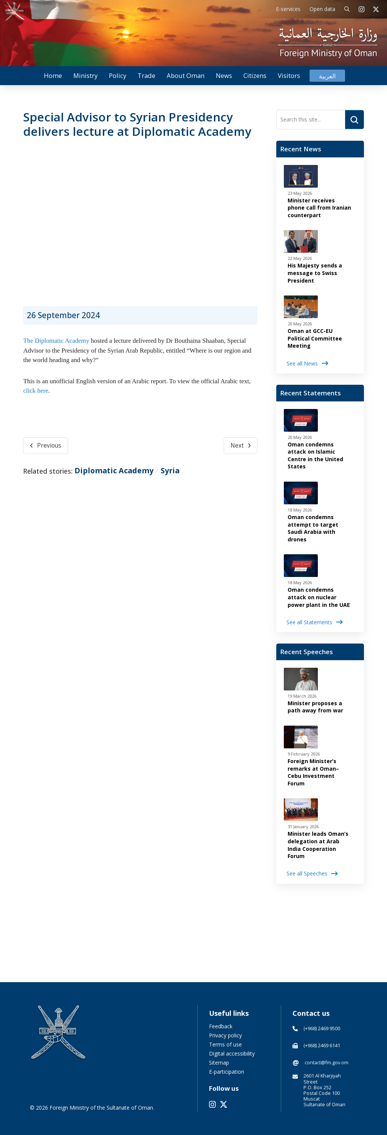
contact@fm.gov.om (326, 1062)
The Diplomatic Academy (56, 340)
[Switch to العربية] (327, 75)
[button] (347, 9)
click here (35, 390)
